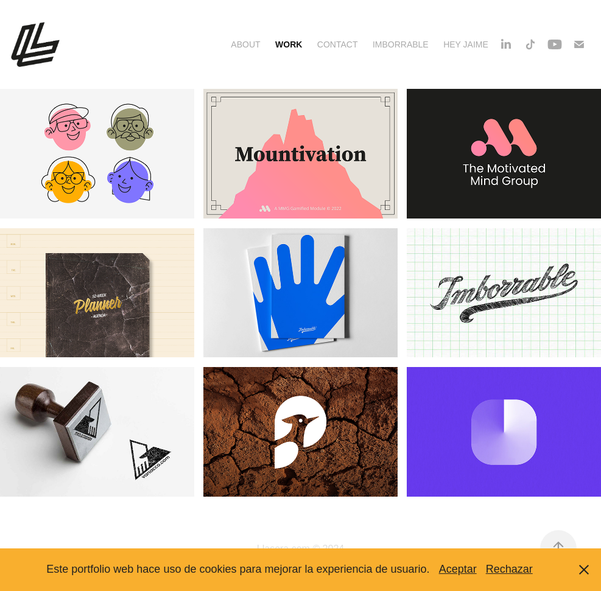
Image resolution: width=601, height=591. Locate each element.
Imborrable (401, 44)
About (245, 44)
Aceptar (458, 569)
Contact (337, 44)
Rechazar (509, 569)
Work (288, 44)
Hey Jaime (465, 44)
